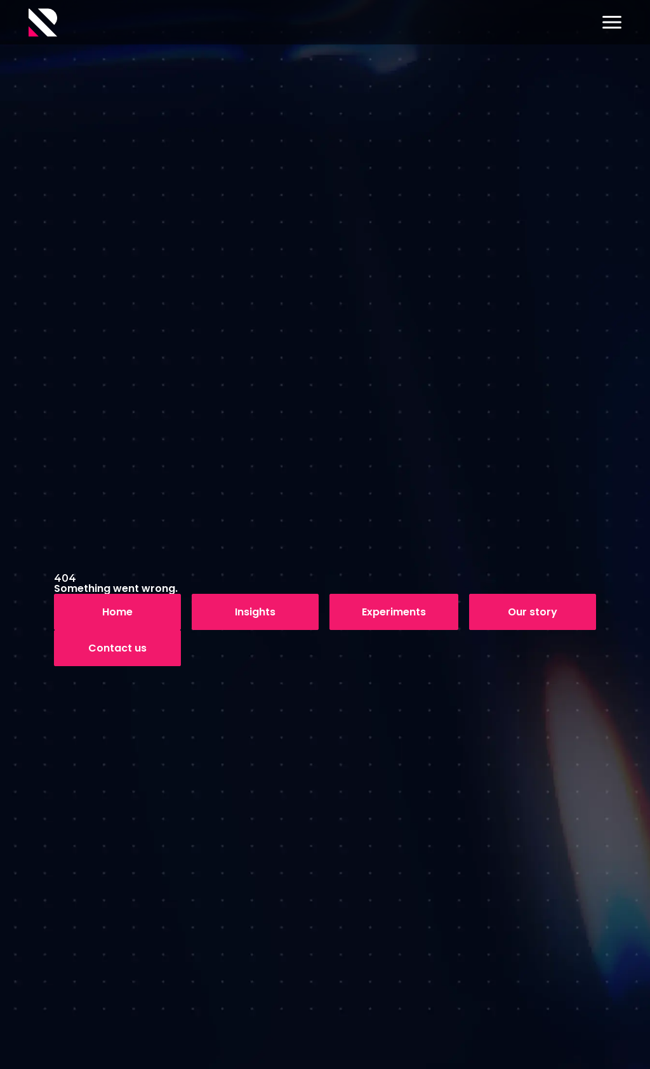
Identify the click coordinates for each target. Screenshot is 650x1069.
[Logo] (43, 22)
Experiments (394, 612)
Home (117, 612)
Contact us (117, 648)
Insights (255, 612)
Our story (532, 612)
